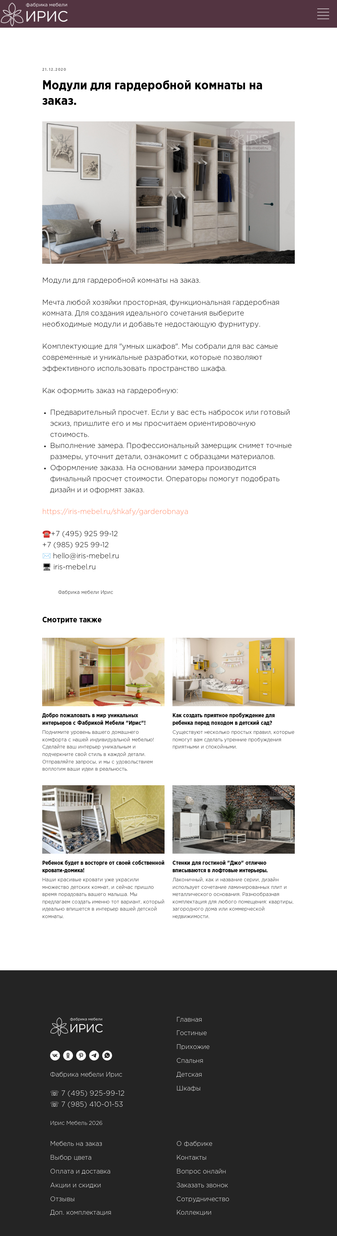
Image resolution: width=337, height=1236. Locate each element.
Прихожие (193, 1047)
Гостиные (191, 1033)
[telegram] (94, 1055)
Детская (189, 1075)
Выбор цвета (71, 1158)
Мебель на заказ (76, 1144)
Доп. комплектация (80, 1213)
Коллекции (194, 1213)
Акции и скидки (75, 1186)
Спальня (189, 1061)
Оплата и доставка (80, 1172)
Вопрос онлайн (201, 1172)
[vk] (55, 1055)
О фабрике (194, 1144)
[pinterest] (81, 1055)
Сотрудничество (202, 1199)
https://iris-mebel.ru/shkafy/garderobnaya (115, 512)
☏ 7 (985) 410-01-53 (86, 1105)
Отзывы (62, 1199)
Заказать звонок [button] (202, 1186)
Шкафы (188, 1089)
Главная (189, 1020)
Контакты (191, 1158)
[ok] (68, 1055)
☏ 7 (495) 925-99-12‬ (87, 1093)
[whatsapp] (107, 1055)
